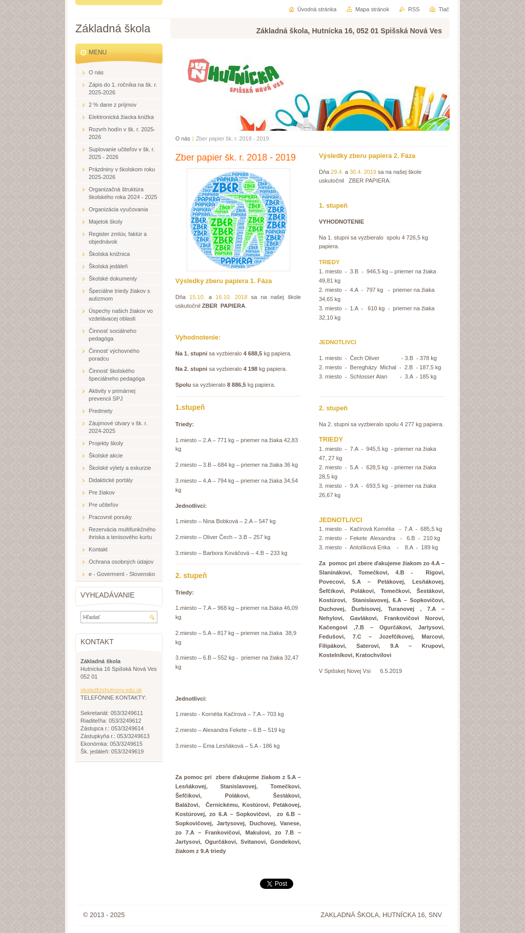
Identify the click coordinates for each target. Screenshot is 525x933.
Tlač (443, 9)
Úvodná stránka (316, 9)
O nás (182, 138)
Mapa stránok (372, 9)
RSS (413, 9)
